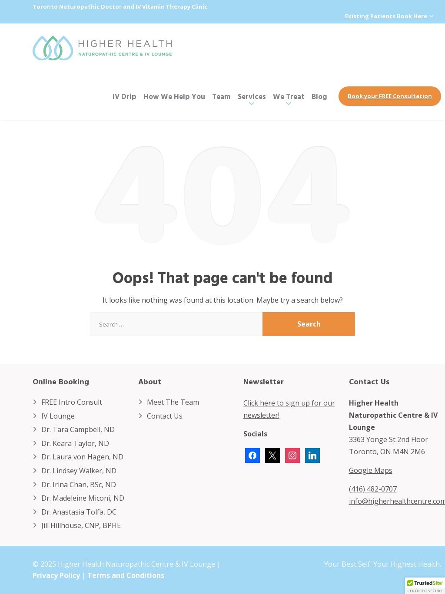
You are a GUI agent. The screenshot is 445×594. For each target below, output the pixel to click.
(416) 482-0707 (373, 489)
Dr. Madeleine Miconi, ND (82, 498)
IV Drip (124, 96)
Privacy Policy (56, 575)
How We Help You (174, 96)
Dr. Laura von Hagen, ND (82, 457)
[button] (425, 586)
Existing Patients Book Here (386, 16)
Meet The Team (173, 402)
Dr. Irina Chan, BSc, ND (78, 484)
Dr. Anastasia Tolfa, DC (78, 512)
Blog (319, 96)
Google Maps (370, 470)
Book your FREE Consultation (390, 96)
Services (252, 96)
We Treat (289, 96)
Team (221, 96)
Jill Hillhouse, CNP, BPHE (81, 525)
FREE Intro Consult (71, 402)
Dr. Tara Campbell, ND (78, 429)
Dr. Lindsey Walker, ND (78, 470)
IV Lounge (58, 416)
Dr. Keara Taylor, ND (75, 443)
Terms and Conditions (125, 575)
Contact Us (165, 416)
